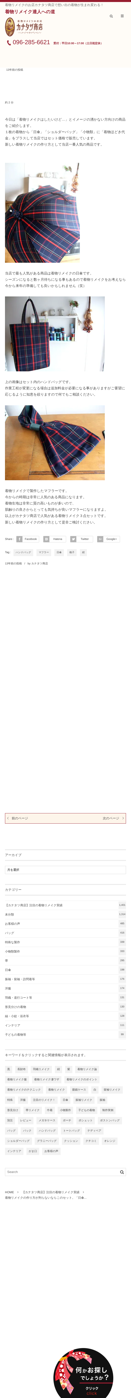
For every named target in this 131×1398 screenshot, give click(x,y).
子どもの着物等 (65, 1034)
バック (27, 1130)
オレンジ (109, 1141)
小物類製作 (65, 951)
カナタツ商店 (39, 563)
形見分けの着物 (65, 1007)
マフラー (44, 552)
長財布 (21, 1069)
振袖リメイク (84, 1100)
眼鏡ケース (79, 1089)
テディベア (94, 1130)
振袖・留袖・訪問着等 (65, 979)
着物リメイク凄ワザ (46, 1079)
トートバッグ (71, 1130)
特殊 (10, 1100)
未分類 (65, 914)
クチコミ (91, 1141)
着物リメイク (56, 1089)
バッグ (65, 933)
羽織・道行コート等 (65, 997)
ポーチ (67, 1120)
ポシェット (86, 1120)
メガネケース (47, 1120)
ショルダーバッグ (18, 1141)
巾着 (50, 1110)
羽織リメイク (41, 1069)
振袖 (102, 1100)
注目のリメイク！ (44, 1100)
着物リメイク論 (87, 1069)
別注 (10, 1120)
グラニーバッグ (47, 1141)
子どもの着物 (86, 1110)
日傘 (59, 552)
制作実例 (107, 1110)
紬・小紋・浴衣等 (65, 1016)
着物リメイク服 (17, 1079)
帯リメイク (33, 1110)
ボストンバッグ (110, 1120)
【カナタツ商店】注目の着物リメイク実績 (65, 905)
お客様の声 (65, 924)
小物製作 (65, 1110)
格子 (71, 552)
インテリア (65, 1025)
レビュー (25, 1120)
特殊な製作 (65, 942)
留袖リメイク (112, 1089)
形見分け (12, 1110)
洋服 (65, 988)
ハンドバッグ (23, 552)
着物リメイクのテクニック (24, 1089)
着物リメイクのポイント (82, 1079)
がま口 (33, 1151)
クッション (71, 1141)
